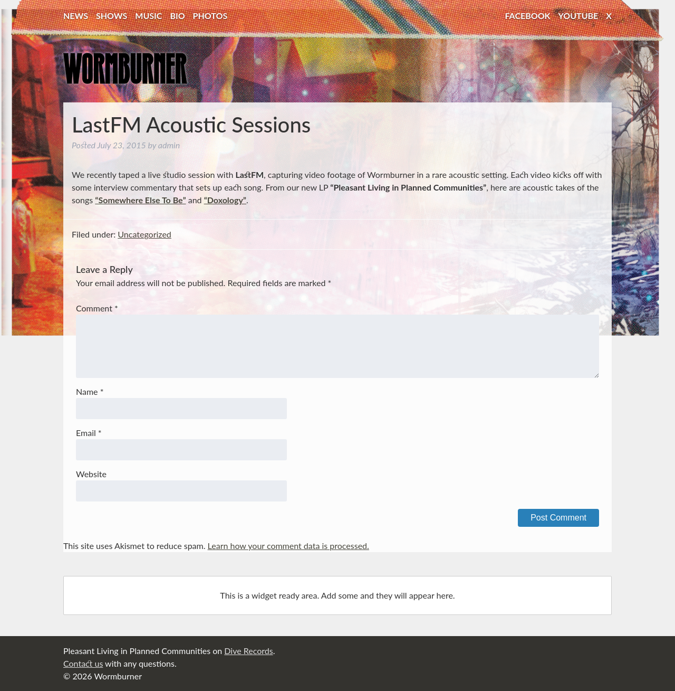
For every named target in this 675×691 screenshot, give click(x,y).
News (75, 16)
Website (91, 474)
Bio (177, 16)
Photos (210, 16)
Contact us (83, 663)
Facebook (528, 16)
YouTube (578, 16)
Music (148, 16)
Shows (111, 16)
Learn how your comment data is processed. (288, 546)
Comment (97, 308)
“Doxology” (225, 200)
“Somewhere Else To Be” (140, 200)
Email (89, 433)
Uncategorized (144, 234)
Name (89, 391)
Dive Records (248, 651)
